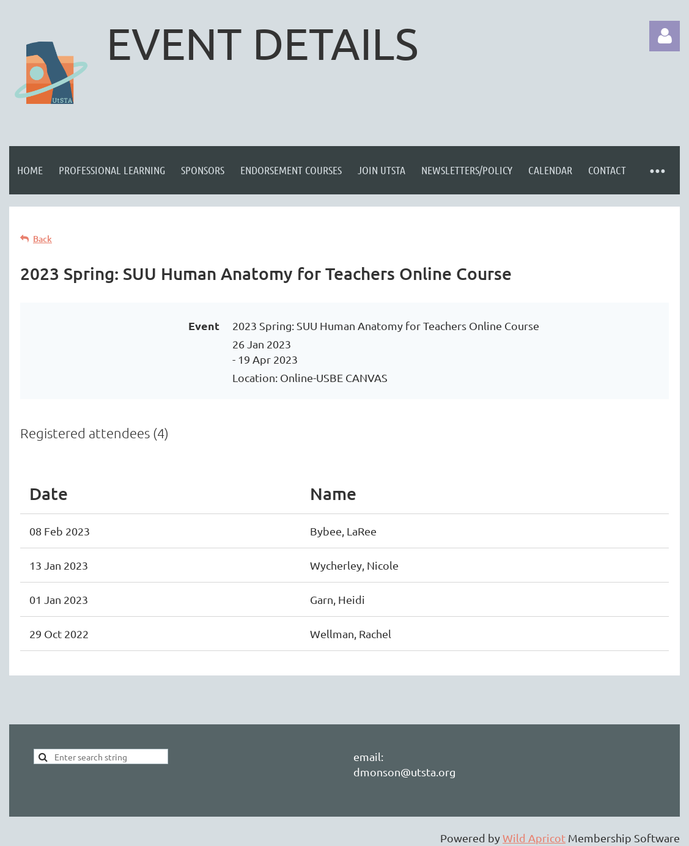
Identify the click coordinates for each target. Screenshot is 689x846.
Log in (664, 36)
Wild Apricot (534, 837)
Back (42, 239)
